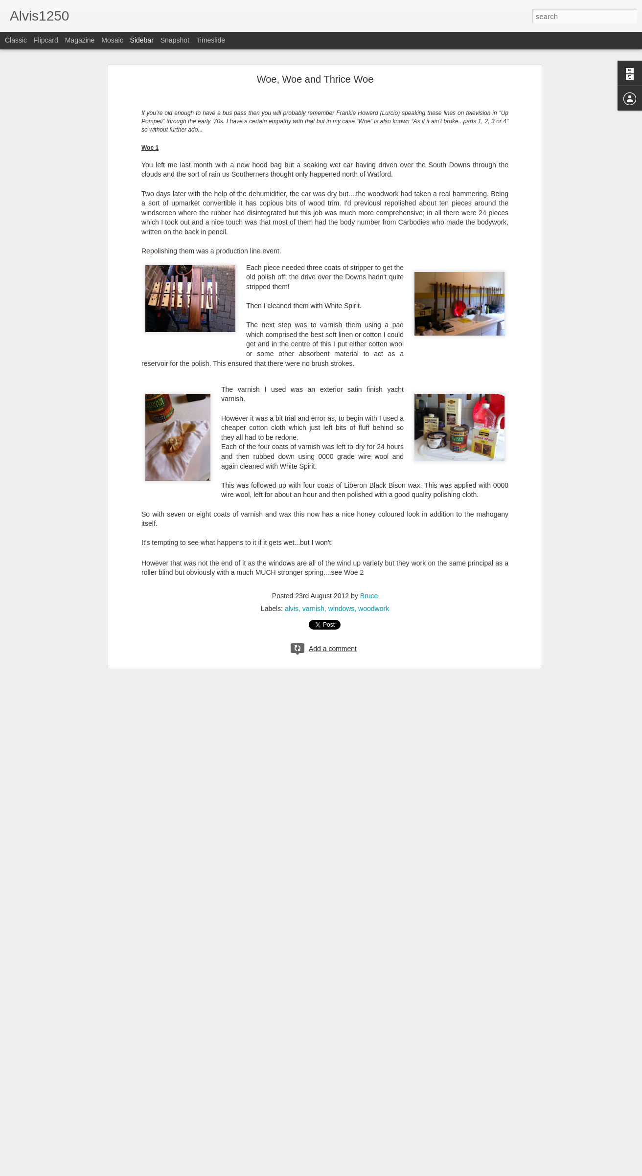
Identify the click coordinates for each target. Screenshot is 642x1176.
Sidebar (142, 40)
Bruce (369, 596)
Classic (16, 40)
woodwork (373, 608)
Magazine (80, 40)
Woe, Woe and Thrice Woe (315, 79)
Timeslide (210, 40)
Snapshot (174, 40)
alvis (291, 608)
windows (341, 608)
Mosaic (112, 40)
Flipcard (46, 40)
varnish (313, 608)
